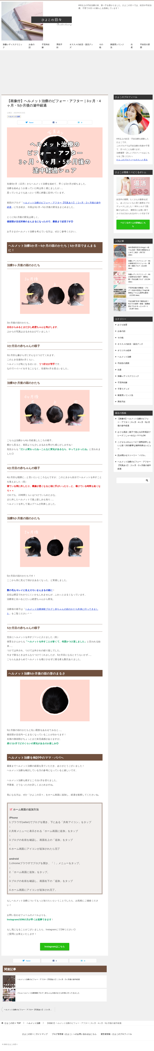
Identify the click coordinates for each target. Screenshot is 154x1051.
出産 (132, 45)
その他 (101, 45)
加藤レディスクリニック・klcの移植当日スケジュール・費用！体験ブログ (139, 264)
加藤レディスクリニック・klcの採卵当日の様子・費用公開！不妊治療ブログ (139, 278)
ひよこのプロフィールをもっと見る (132, 160)
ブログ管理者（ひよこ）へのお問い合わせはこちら (74, 1034)
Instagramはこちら (55, 946)
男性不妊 (59, 45)
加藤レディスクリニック (12, 45)
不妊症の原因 (145, 45)
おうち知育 (122, 325)
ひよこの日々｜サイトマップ (35, 1034)
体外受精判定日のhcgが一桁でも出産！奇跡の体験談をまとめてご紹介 (139, 251)
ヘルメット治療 (14, 117)
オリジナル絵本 (124, 350)
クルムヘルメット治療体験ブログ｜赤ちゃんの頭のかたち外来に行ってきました (48, 993)
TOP (13, 1023)
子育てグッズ (123, 389)
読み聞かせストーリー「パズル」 (132, 455)
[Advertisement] (77, 71)
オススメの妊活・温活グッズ (81, 45)
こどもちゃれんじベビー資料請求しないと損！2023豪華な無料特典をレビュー (134, 445)
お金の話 (32, 45)
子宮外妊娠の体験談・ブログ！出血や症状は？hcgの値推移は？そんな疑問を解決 (138, 291)
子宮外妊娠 (46, 45)
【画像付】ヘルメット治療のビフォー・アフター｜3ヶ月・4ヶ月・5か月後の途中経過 (134, 422)
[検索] (133, 480)
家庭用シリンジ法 (117, 45)
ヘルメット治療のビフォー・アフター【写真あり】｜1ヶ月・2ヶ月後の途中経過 (48, 979)
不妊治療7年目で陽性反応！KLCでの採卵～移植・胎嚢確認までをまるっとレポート (139, 305)
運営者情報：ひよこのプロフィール (116, 1034)
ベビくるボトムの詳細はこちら (133, 224)
